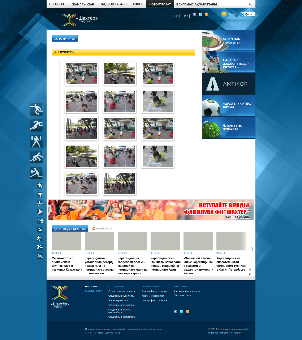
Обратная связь (182, 295)
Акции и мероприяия (153, 295)
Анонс (138, 4)
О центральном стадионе (122, 291)
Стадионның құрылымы (121, 295)
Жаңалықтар (83, 4)
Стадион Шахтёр (104, 332)
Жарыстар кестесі (118, 300)
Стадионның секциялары (121, 305)
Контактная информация (187, 291)
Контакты (180, 286)
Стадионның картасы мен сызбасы (119, 311)
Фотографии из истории (154, 291)
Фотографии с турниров (154, 300)
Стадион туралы (113, 4)
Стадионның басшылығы (121, 316)
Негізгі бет (58, 4)
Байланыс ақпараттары (196, 4)
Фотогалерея (150, 286)
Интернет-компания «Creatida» (224, 332)
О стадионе (116, 286)
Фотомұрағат (160, 4)
